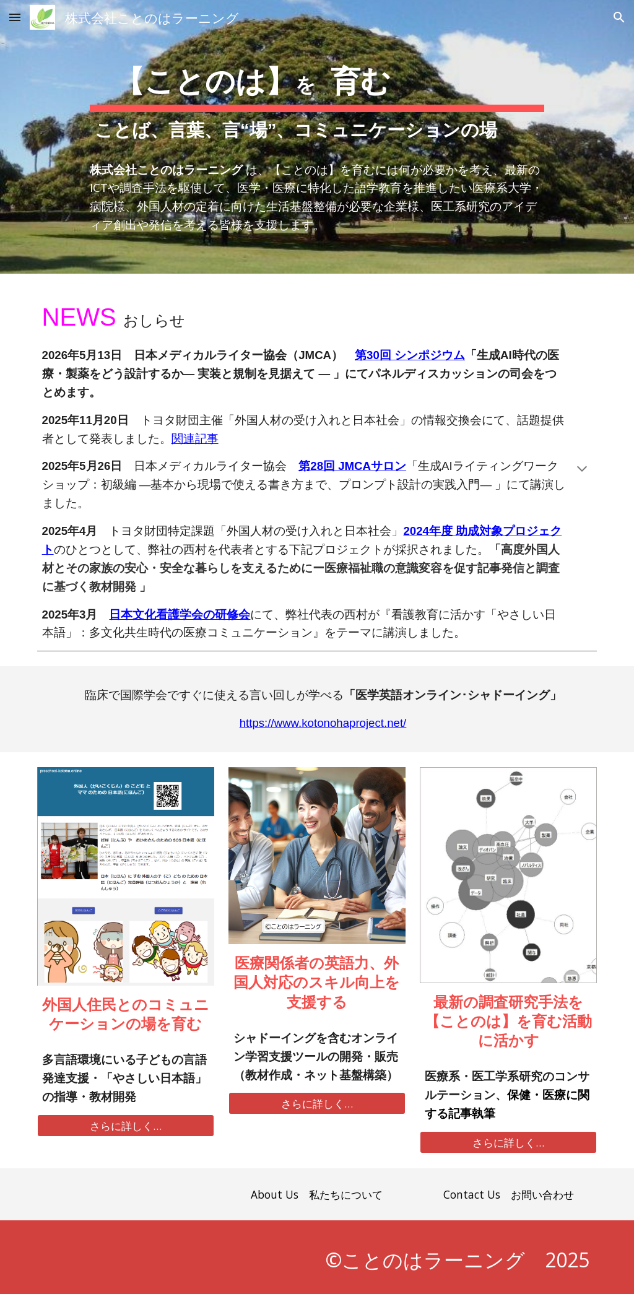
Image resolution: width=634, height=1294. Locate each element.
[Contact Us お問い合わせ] (508, 1194)
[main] (317, 137)
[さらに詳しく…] (126, 1126)
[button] (15, 17)
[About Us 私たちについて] (317, 1194)
